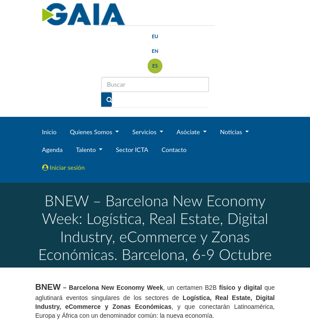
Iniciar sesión (63, 167)
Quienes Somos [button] (92, 132)
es (155, 65)
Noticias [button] (232, 132)
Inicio (49, 132)
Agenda (52, 149)
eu (155, 36)
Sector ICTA (132, 149)
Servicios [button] (145, 132)
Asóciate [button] (189, 132)
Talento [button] (87, 149)
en (155, 51)
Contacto (173, 149)
